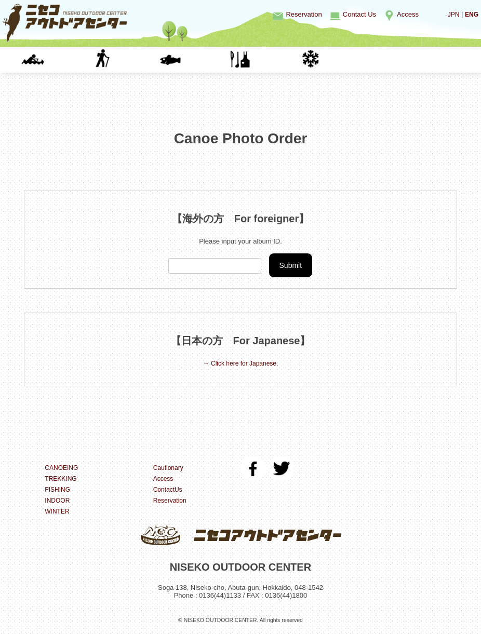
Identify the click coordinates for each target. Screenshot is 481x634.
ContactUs (169, 490)
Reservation (304, 14)
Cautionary (169, 468)
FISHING (197, 59)
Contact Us (359, 14)
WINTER (336, 59)
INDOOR (266, 59)
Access (408, 14)
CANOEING (58, 59)
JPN (452, 14)
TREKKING (128, 59)
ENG (471, 14)
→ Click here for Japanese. (241, 364)
